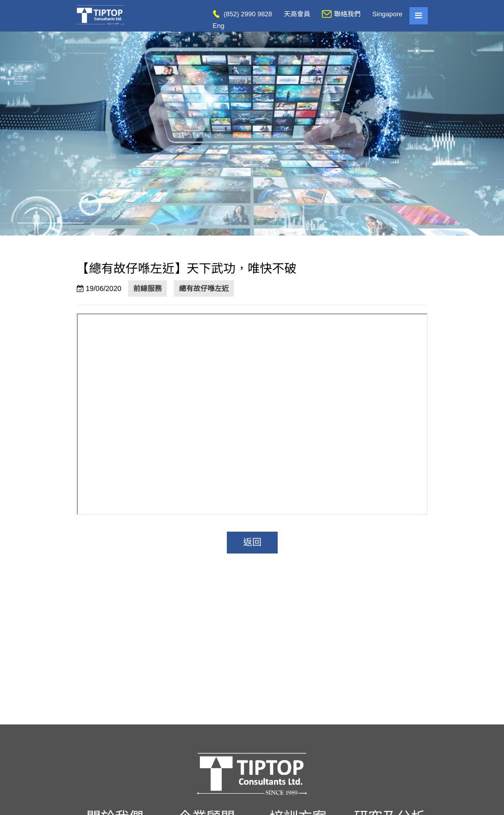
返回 (252, 542)
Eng (218, 26)
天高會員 (297, 14)
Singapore (387, 14)
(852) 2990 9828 (242, 14)
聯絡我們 (341, 14)
